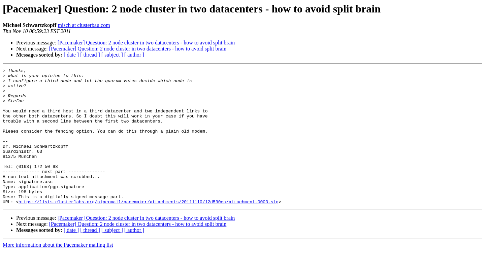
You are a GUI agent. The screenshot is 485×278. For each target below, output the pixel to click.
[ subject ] (112, 55)
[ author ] (134, 55)
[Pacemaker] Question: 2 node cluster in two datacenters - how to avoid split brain (146, 42)
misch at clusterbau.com (84, 25)
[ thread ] (90, 55)
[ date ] (71, 55)
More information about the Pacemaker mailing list (58, 272)
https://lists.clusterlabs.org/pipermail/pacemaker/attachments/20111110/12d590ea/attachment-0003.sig (149, 229)
